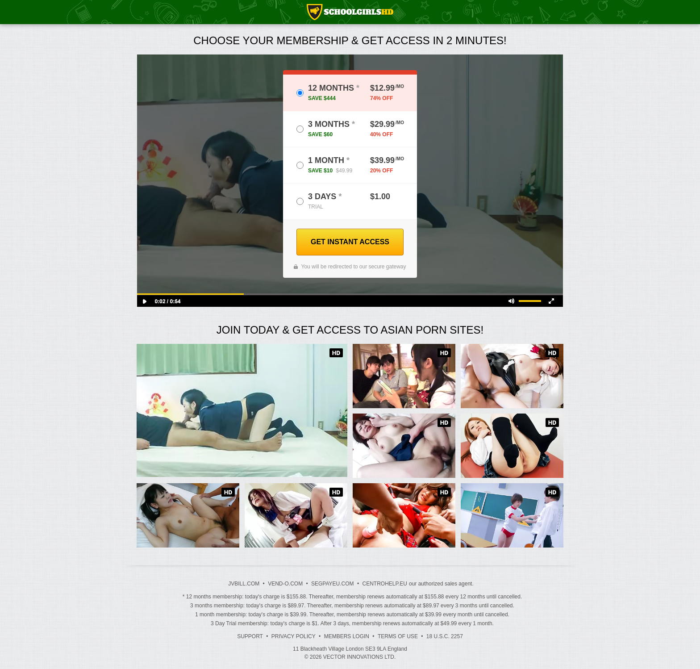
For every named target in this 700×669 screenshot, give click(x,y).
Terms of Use (398, 636)
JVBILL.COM (243, 584)
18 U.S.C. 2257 (444, 636)
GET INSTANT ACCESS (350, 242)
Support (250, 636)
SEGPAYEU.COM (332, 584)
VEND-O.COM (285, 584)
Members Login (346, 636)
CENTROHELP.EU (384, 584)
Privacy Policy (293, 636)
